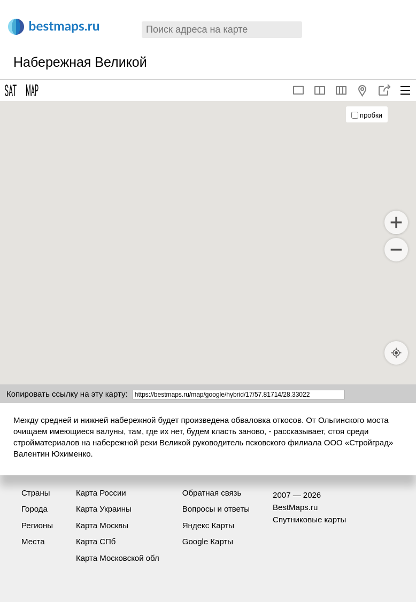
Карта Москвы (102, 525)
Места (33, 541)
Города (34, 508)
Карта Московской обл (117, 557)
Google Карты (207, 541)
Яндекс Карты (208, 525)
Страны (35, 492)
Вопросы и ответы (216, 508)
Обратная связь (212, 492)
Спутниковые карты (309, 519)
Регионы (37, 525)
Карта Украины (104, 508)
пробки (366, 115)
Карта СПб (96, 541)
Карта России (101, 492)
